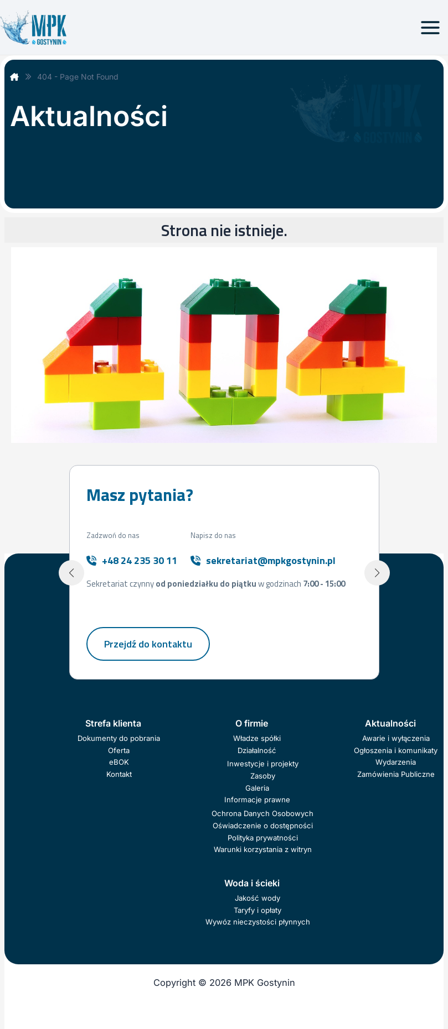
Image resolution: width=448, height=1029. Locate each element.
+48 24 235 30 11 (139, 560)
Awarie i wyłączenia (396, 738)
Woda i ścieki (252, 883)
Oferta (119, 750)
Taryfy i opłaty (257, 910)
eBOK (119, 762)
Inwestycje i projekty (262, 763)
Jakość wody (257, 898)
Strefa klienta (113, 723)
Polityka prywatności (263, 837)
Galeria (257, 787)
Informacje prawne (257, 799)
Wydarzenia (395, 762)
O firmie (251, 723)
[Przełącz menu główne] (430, 27)
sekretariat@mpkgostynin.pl (271, 560)
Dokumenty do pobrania (119, 738)
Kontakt (119, 774)
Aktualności (390, 723)
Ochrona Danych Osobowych (262, 813)
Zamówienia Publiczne (396, 774)
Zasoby (262, 775)
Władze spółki (257, 738)
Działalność (257, 750)
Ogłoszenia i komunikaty (395, 750)
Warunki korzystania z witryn (263, 849)
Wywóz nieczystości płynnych (257, 921)
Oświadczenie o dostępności (263, 825)
